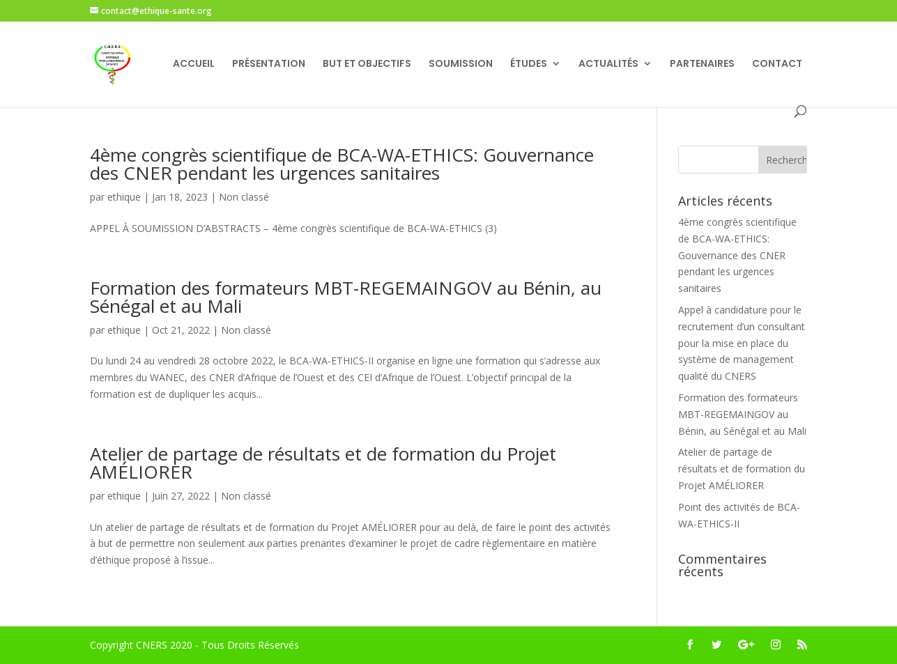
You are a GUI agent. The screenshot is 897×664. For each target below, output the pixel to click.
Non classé (244, 196)
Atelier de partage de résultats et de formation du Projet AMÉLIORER (323, 462)
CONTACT (777, 64)
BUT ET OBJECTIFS (367, 64)
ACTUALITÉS (608, 64)
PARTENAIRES (702, 64)
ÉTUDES (528, 64)
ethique (124, 196)
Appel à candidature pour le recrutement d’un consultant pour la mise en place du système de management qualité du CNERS (741, 343)
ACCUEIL (194, 64)
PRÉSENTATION (268, 64)
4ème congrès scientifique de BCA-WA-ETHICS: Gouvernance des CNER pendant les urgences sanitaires (342, 163)
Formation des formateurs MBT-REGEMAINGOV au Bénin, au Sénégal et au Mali (345, 296)
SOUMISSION (461, 64)
